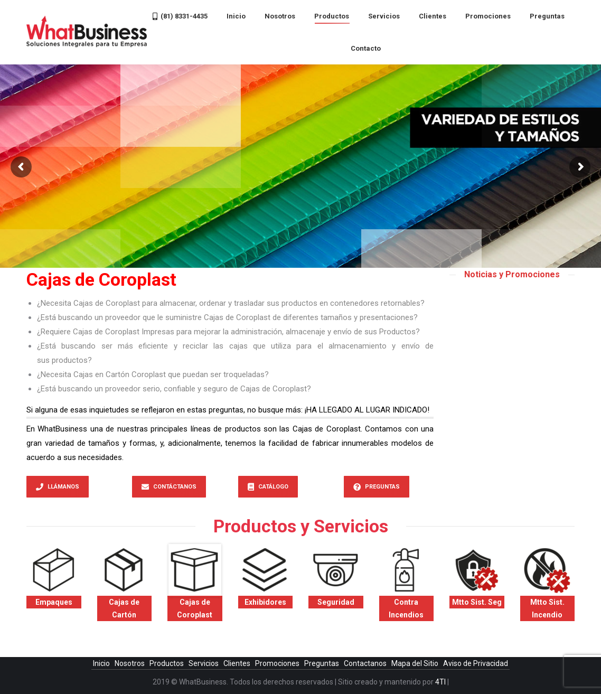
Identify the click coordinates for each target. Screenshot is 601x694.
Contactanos (366, 663)
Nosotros (130, 663)
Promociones (278, 663)
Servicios (204, 663)
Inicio (102, 663)
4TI (440, 682)
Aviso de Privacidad (475, 663)
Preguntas (322, 663)
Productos (167, 663)
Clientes (237, 663)
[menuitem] (180, 16)
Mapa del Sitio (415, 663)
